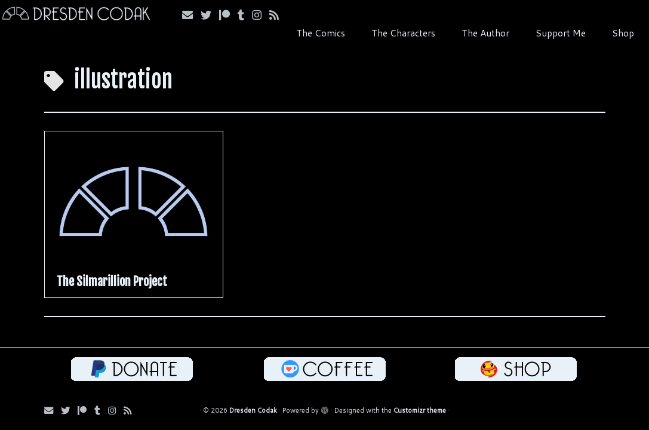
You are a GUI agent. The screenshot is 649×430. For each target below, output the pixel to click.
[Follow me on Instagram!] (260, 15)
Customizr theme (419, 410)
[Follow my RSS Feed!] (278, 15)
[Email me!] (191, 15)
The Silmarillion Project (112, 281)
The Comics (320, 32)
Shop (623, 32)
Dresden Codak (253, 410)
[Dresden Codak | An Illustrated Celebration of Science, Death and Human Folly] (76, 15)
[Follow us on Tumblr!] (245, 15)
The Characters (403, 32)
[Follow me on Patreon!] (228, 15)
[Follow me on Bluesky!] (210, 15)
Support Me (561, 32)
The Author (485, 32)
